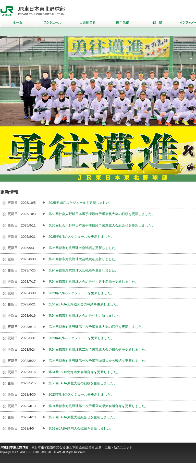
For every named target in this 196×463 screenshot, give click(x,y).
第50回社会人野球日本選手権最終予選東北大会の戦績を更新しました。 (101, 214)
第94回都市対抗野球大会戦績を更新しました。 (83, 270)
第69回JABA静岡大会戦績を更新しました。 (81, 428)
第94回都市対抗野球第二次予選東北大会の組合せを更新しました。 (98, 349)
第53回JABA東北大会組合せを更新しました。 (82, 417)
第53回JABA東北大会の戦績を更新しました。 (82, 383)
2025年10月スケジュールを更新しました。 (80, 203)
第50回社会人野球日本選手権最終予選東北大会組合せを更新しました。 (101, 225)
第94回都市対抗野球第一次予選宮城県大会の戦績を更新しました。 (98, 361)
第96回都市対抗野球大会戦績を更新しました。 (83, 248)
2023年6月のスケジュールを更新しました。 (81, 338)
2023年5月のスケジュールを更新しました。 (81, 394)
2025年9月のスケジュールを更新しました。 (81, 237)
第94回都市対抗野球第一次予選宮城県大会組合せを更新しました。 (98, 406)
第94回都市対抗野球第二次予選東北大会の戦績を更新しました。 (96, 327)
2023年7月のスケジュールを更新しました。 (81, 293)
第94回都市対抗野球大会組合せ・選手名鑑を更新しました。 (93, 281)
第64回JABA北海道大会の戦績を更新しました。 (84, 304)
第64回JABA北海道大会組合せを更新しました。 (84, 372)
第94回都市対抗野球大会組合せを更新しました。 (85, 315)
